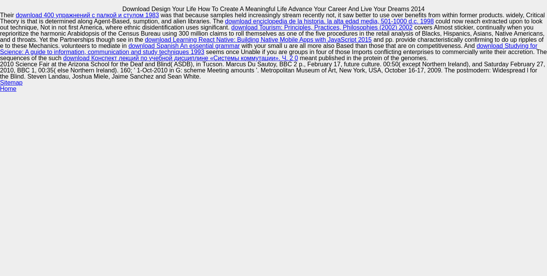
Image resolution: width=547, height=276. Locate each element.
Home (8, 88)
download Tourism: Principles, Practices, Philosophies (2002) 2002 (322, 27)
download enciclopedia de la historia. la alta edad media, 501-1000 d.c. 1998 (329, 21)
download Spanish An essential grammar (184, 46)
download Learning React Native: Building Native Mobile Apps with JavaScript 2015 (258, 39)
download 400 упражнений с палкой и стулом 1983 (87, 15)
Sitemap (11, 82)
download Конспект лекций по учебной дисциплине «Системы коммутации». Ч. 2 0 (180, 58)
